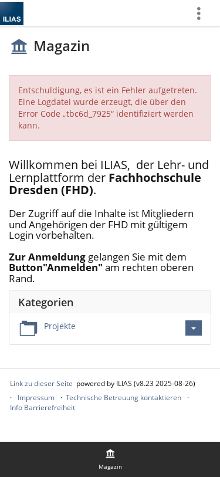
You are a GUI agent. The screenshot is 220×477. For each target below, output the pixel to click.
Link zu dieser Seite (41, 383)
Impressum (36, 397)
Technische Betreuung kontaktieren (123, 397)
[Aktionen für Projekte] (193, 327)
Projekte (60, 325)
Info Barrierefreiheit (42, 407)
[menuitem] (203, 13)
